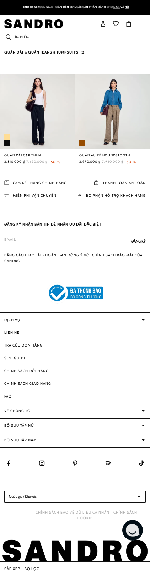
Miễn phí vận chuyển (30, 196)
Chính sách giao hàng (27, 383)
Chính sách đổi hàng (26, 371)
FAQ (8, 396)
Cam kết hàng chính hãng (35, 183)
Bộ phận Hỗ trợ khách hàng (111, 196)
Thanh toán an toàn (120, 183)
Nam (116, 8)
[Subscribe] (136, 241)
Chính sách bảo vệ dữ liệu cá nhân (72, 512)
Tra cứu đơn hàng (23, 345)
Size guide (15, 358)
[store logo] (33, 23)
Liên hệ (12, 332)
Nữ (127, 8)
